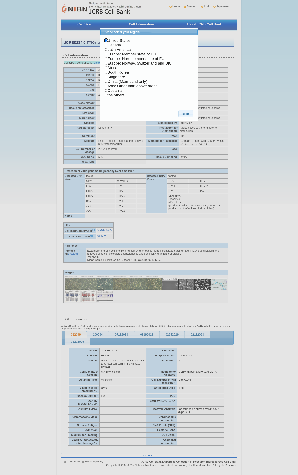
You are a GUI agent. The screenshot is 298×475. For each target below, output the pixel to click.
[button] (185, 113)
